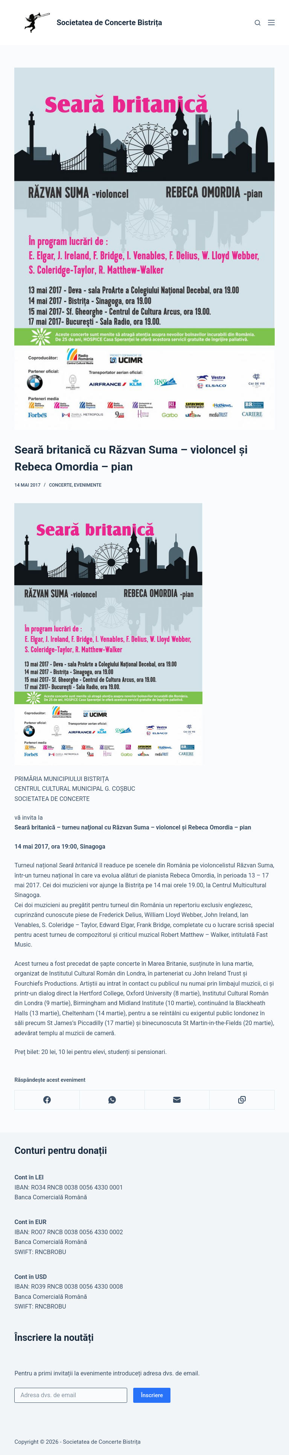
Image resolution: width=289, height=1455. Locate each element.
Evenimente (88, 485)
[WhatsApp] (112, 1100)
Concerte (60, 485)
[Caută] (257, 23)
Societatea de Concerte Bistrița (109, 22)
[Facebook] (47, 1100)
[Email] (177, 1100)
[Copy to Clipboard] (242, 1100)
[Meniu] (271, 22)
